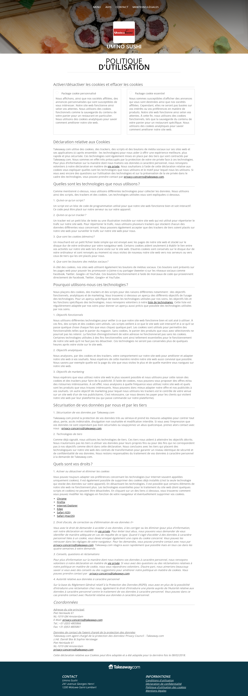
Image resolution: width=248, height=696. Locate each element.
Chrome (62, 498)
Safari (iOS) (63, 512)
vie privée (113, 166)
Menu (97, 7)
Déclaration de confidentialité (163, 683)
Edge (60, 509)
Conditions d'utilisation (160, 680)
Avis (108, 7)
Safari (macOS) (66, 516)
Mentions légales (146, 7)
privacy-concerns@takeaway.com (144, 176)
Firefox (61, 502)
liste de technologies (160, 302)
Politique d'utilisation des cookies (166, 687)
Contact (122, 7)
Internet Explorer (67, 505)
